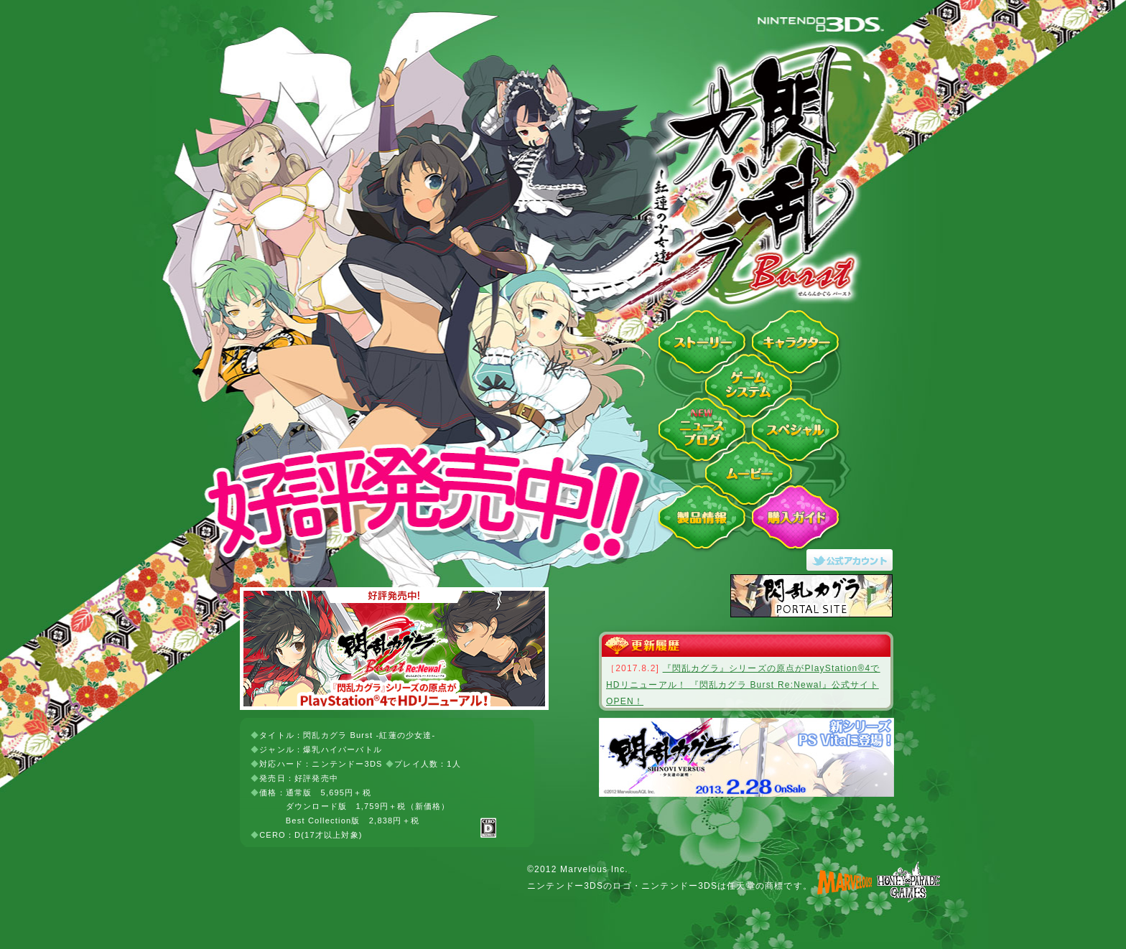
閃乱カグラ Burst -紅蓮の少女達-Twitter (854, 560)
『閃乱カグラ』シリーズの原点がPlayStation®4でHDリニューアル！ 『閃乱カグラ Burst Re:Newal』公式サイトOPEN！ (743, 684)
